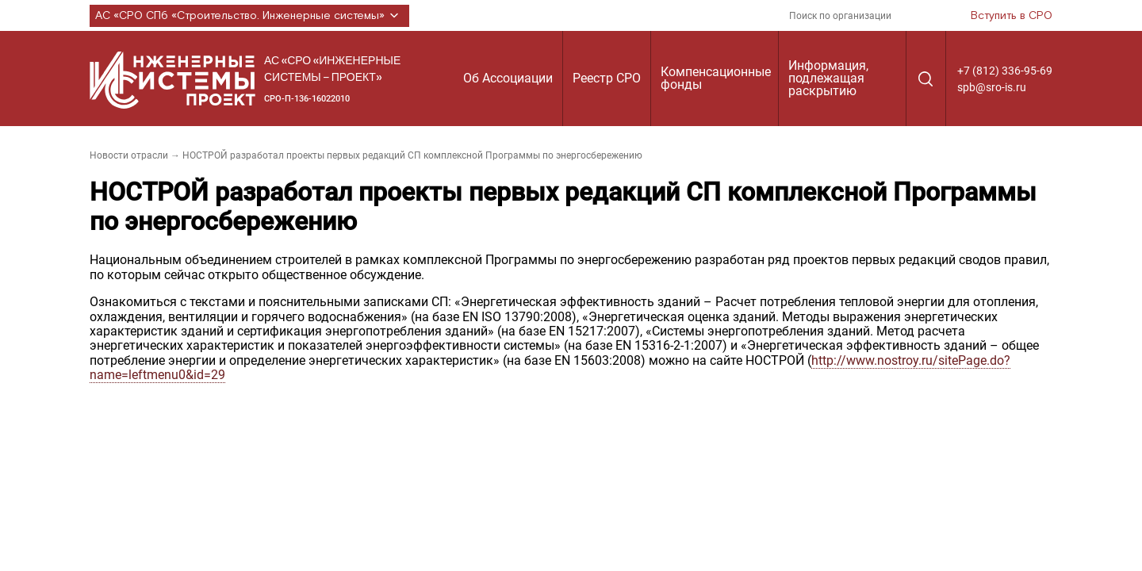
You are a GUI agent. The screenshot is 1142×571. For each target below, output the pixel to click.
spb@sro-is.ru (991, 87)
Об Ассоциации (508, 78)
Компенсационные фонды (716, 78)
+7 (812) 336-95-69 (1004, 70)
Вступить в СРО (1011, 16)
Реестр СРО (607, 78)
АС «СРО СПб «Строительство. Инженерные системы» (249, 15)
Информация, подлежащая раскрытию (828, 78)
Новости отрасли (129, 155)
